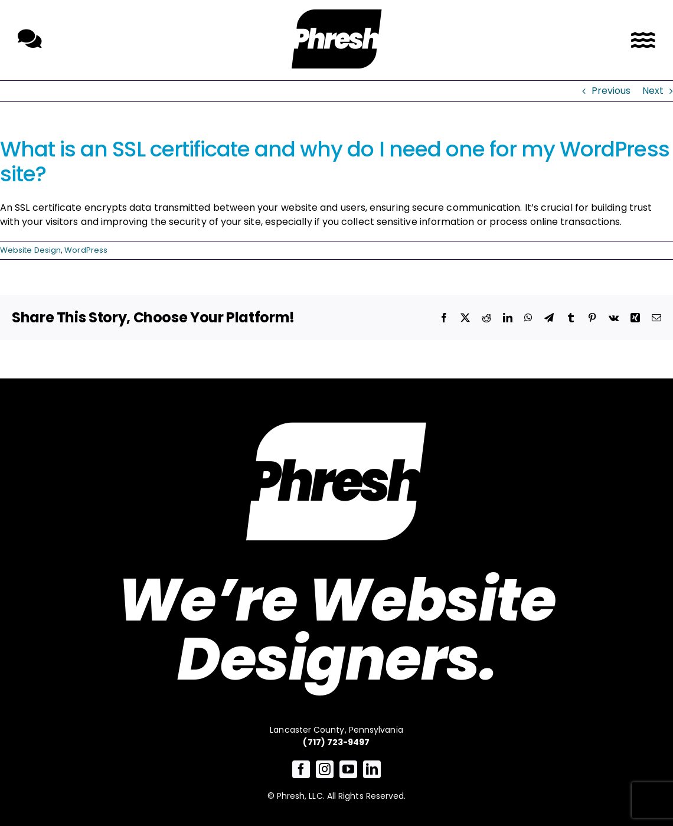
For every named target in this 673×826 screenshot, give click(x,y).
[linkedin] (372, 769)
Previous (611, 90)
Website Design (30, 250)
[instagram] (325, 769)
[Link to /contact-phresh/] (30, 39)
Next (653, 90)
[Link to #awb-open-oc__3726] (643, 40)
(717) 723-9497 (336, 742)
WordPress (85, 250)
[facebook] (301, 769)
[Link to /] (336, 38)
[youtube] (348, 769)
